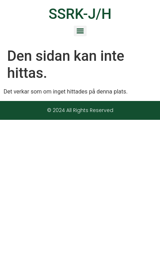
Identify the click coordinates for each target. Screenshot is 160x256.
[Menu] (80, 31)
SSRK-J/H (80, 14)
